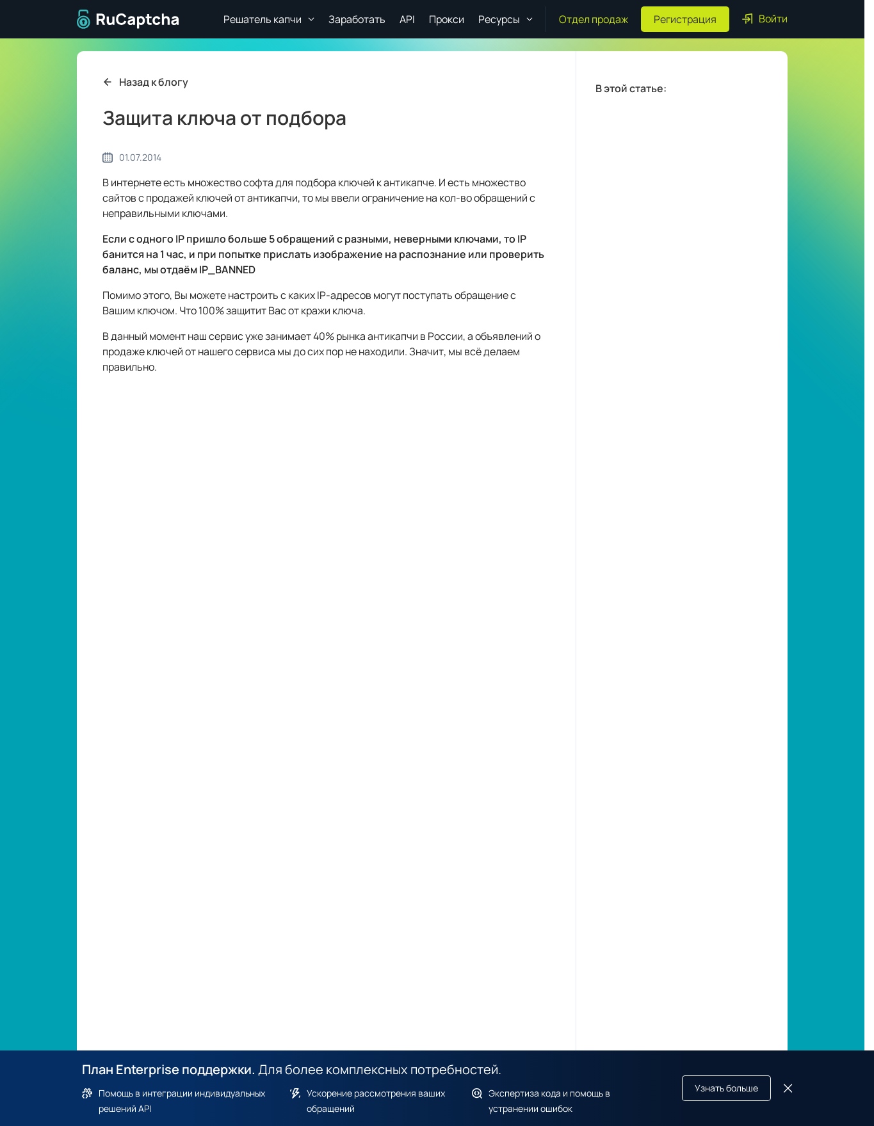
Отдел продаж (593, 19)
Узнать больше (726, 1088)
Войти (765, 19)
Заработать (356, 19)
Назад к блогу (145, 82)
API (407, 19)
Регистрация (685, 19)
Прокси (446, 19)
